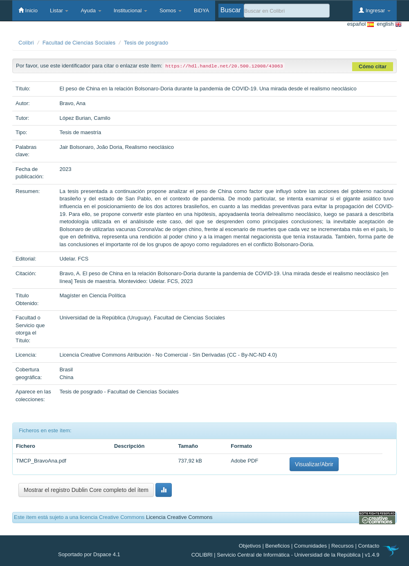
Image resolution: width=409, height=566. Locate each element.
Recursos (342, 546)
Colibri (26, 43)
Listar (59, 10)
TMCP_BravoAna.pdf (41, 461)
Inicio (28, 10)
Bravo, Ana (72, 103)
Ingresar (375, 10)
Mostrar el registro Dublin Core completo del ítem (86, 490)
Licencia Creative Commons (179, 517)
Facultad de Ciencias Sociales (79, 43)
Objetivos (250, 546)
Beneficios (277, 546)
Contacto (368, 546)
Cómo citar (373, 66)
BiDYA (201, 10)
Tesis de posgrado (146, 43)
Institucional (130, 10)
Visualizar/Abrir (314, 464)
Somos (171, 10)
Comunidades (310, 546)
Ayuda (91, 10)
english (388, 24)
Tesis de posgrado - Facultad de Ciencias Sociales (118, 392)
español (360, 24)
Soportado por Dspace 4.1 (89, 554)
